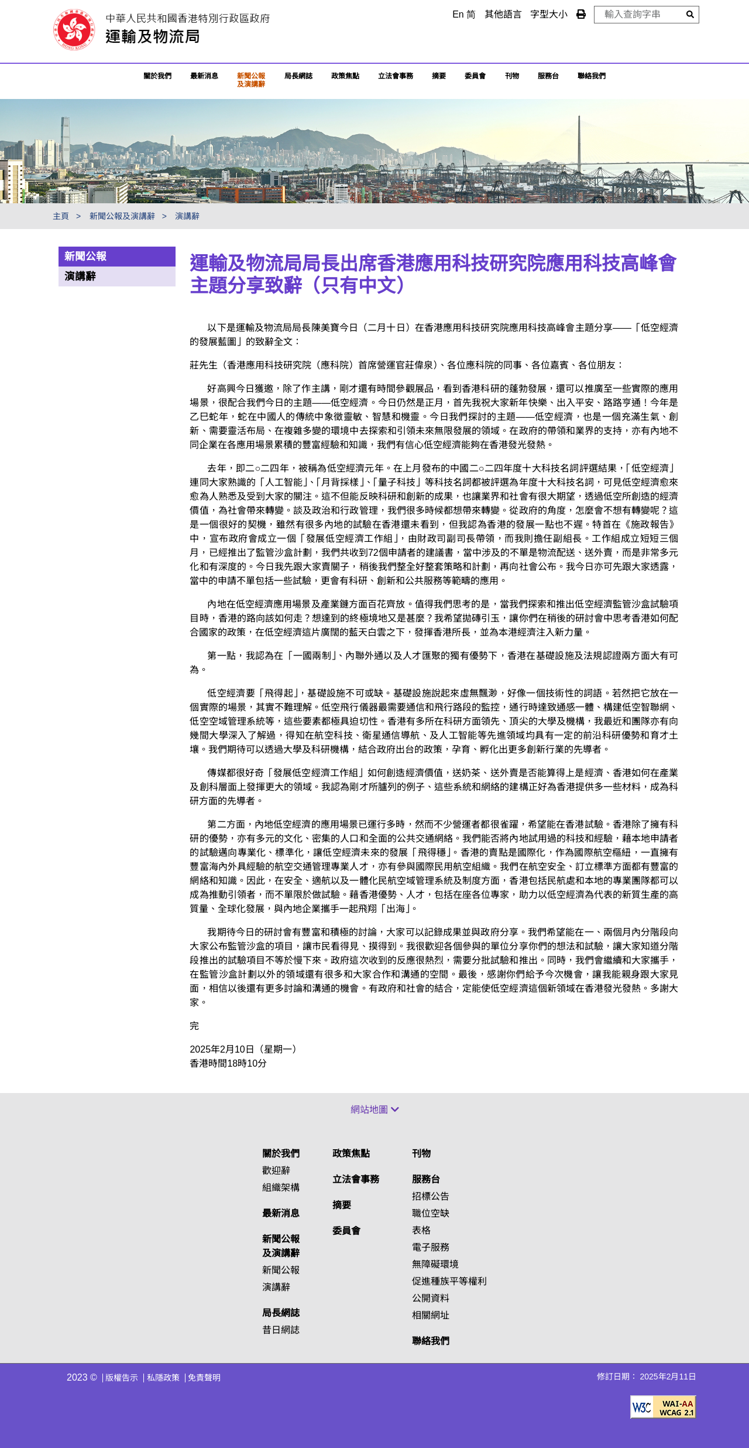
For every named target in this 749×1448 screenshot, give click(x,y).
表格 (421, 1230)
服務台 (548, 76)
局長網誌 (281, 1313)
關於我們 (157, 76)
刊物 (512, 76)
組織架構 (281, 1188)
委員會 (475, 76)
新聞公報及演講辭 (251, 80)
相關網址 (430, 1315)
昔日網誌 (281, 1330)
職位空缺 (430, 1213)
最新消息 (204, 76)
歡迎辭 (276, 1171)
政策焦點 (345, 76)
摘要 (439, 76)
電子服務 (430, 1247)
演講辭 (187, 216)
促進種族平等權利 (449, 1281)
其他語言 (503, 14)
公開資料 (430, 1298)
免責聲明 (204, 1377)
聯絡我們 (430, 1341)
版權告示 (121, 1377)
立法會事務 (395, 76)
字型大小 (549, 14)
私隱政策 (163, 1377)
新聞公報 (85, 256)
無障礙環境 (435, 1264)
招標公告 (430, 1196)
